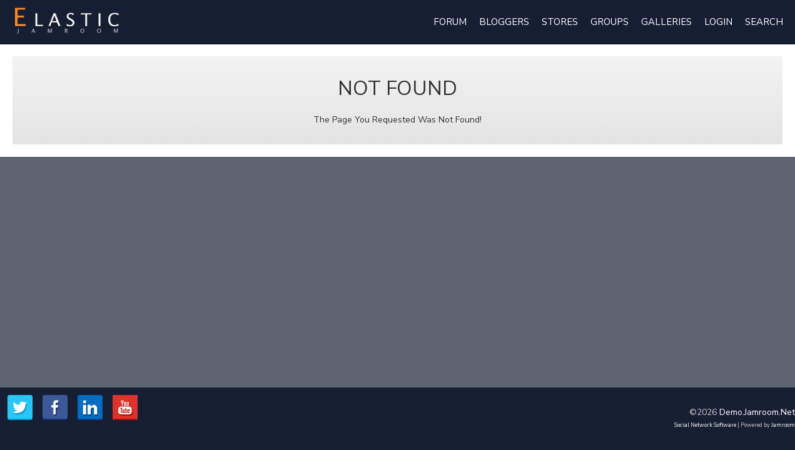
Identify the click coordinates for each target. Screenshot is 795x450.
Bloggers (504, 22)
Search (764, 22)
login (718, 22)
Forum (450, 22)
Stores (560, 22)
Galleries (666, 22)
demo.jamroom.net (757, 412)
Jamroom (783, 425)
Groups (609, 22)
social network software (705, 425)
